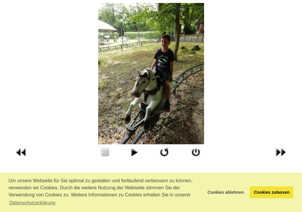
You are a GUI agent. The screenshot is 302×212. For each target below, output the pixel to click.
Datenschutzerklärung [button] (32, 202)
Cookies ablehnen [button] (226, 192)
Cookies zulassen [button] (272, 192)
